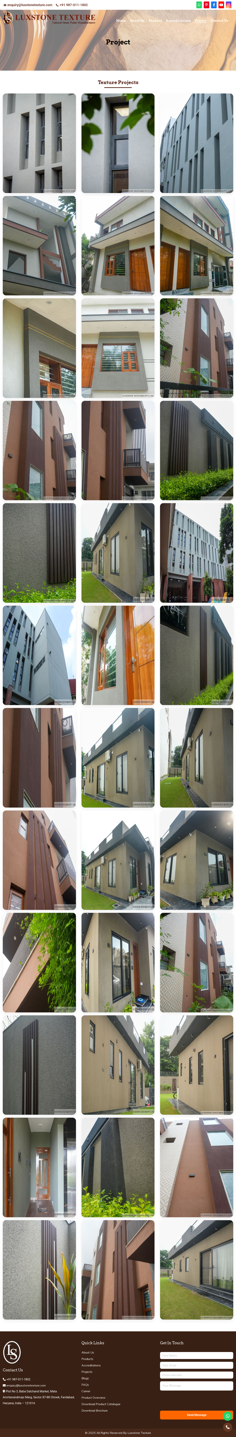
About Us (137, 20)
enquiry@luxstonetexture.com (29, 5)
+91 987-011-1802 (74, 5)
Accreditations (178, 20)
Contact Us (219, 20)
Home (121, 20)
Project (200, 20)
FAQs (85, 1384)
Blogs (85, 1378)
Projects (86, 1372)
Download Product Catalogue (100, 1404)
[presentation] (188, 1400)
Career (85, 1391)
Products (87, 1359)
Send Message (196, 1415)
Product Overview (93, 1397)
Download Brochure (94, 1410)
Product (155, 20)
